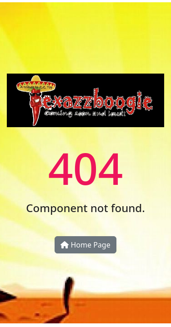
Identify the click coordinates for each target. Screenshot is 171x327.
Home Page (85, 245)
